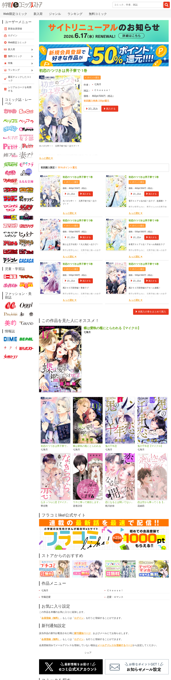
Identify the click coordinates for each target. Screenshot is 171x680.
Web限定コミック (15, 14)
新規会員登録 (15, 28)
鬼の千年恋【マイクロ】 (150, 446)
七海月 (97, 84)
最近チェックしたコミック (19, 79)
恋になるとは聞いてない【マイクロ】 (120, 502)
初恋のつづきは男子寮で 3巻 (78, 220)
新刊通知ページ (82, 633)
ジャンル (55, 14)
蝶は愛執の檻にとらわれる (87, 446)
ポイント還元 (93, 77)
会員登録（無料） (50, 618)
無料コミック (98, 14)
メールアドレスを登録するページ (115, 645)
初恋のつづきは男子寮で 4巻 (144, 220)
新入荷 (38, 14)
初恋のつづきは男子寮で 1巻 (78, 177)
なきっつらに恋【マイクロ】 (55, 502)
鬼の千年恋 (111, 446)
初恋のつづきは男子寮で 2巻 (144, 177)
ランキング (74, 14)
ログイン (78, 618)
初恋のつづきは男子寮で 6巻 (144, 264)
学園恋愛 (46, 597)
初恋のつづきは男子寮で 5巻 (78, 264)
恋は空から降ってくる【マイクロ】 (152, 502)
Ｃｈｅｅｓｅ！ (102, 90)
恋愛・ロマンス (115, 597)
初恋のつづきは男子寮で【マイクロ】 (55, 446)
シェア (88, 652)
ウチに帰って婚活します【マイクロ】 (88, 502)
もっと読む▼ (46, 158)
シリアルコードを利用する (19, 89)
